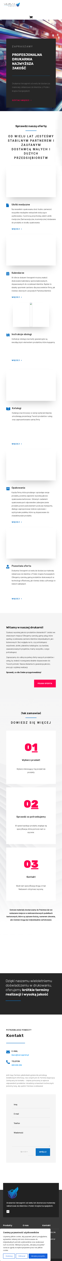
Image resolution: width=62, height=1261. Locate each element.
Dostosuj (9, 1256)
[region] (25, 1245)
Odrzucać (21, 1256)
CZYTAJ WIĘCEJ (28, 100)
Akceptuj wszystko (38, 1256)
